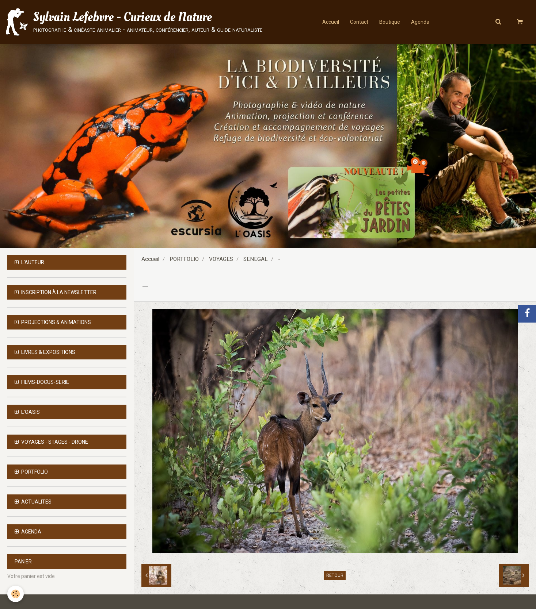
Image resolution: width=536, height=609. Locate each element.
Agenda (420, 22)
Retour (334, 575)
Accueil (330, 22)
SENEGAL (255, 259)
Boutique (389, 22)
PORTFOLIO (184, 259)
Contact (359, 22)
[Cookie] (15, 594)
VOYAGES (221, 259)
